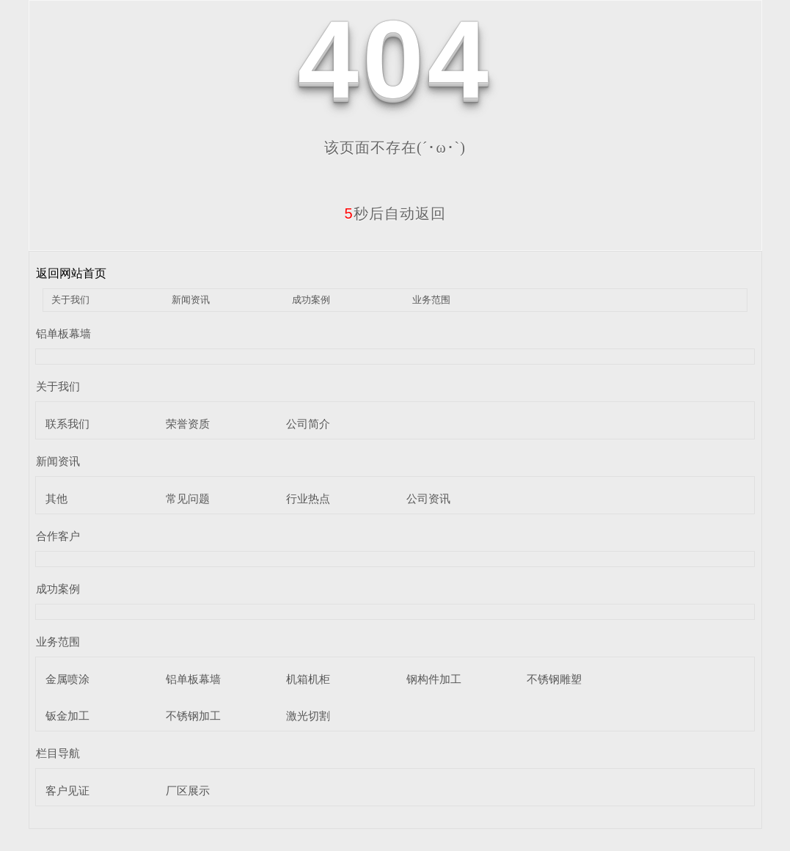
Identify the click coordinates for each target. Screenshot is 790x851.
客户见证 (67, 790)
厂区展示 (188, 790)
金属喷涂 (67, 679)
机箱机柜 (308, 679)
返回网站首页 (71, 273)
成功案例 (311, 299)
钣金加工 (67, 715)
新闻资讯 (191, 299)
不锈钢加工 (193, 715)
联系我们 (67, 423)
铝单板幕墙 (63, 333)
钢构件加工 (433, 679)
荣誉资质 (188, 423)
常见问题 (188, 498)
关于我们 (70, 299)
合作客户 (58, 536)
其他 (56, 498)
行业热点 (308, 498)
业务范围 (431, 299)
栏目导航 (58, 753)
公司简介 (308, 423)
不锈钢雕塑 (554, 679)
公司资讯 (428, 498)
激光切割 (308, 715)
